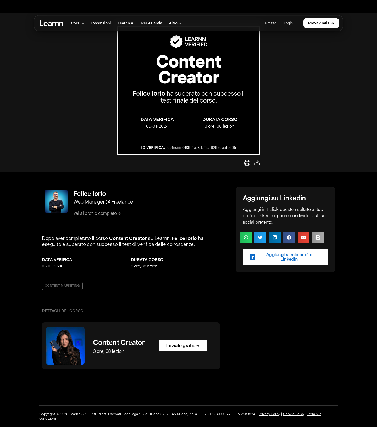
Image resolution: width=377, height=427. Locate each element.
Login (288, 23)
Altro (175, 23)
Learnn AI (126, 23)
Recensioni (101, 23)
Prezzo (270, 23)
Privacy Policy (269, 414)
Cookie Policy (293, 414)
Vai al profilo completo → (97, 213)
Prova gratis (321, 23)
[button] (246, 237)
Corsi (78, 23)
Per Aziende (151, 23)
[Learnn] (51, 23)
